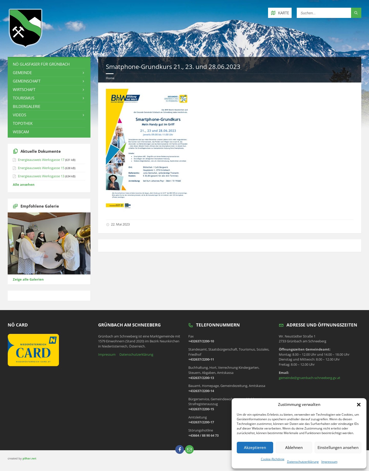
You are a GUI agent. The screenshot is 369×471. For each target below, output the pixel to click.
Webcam (21, 131)
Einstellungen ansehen (337, 447)
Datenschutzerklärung (303, 461)
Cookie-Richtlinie (272, 459)
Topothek (23, 123)
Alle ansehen (24, 184)
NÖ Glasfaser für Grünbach (41, 64)
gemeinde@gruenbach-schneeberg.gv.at (309, 377)
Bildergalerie (26, 106)
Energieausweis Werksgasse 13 (41, 176)
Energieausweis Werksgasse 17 (41, 159)
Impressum (329, 461)
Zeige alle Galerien (28, 279)
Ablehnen (294, 447)
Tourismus (23, 97)
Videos (19, 114)
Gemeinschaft (26, 81)
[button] (358, 404)
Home (110, 78)
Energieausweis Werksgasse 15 (41, 168)
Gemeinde (22, 72)
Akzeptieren (255, 447)
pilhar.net (29, 458)
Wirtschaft (24, 89)
